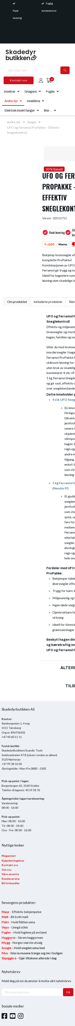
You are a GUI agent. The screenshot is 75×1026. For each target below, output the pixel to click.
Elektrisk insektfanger (19, 110)
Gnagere (30, 91)
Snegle (31, 122)
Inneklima (33, 101)
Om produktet (17, 302)
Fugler (50, 91)
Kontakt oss (18, 80)
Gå (68, 992)
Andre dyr (11, 101)
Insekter (9, 91)
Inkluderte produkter (48, 302)
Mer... (48, 110)
